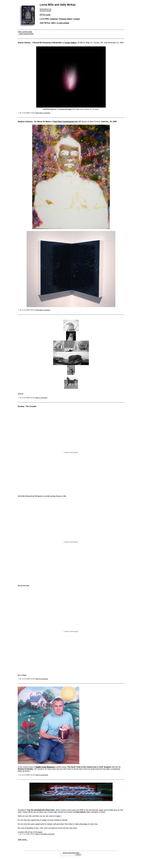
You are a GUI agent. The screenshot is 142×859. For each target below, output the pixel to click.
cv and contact (63, 23)
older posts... (23, 839)
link (37, 113)
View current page (25, 32)
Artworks (54, 19)
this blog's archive (45, 11)
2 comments (43, 775)
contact (77, 19)
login (77, 853)
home (65, 853)
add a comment (44, 113)
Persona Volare (65, 19)
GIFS (53, 23)
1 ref (40, 834)
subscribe (71, 853)
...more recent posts (25, 34)
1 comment (43, 398)
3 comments (43, 679)
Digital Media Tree (45, 9)
